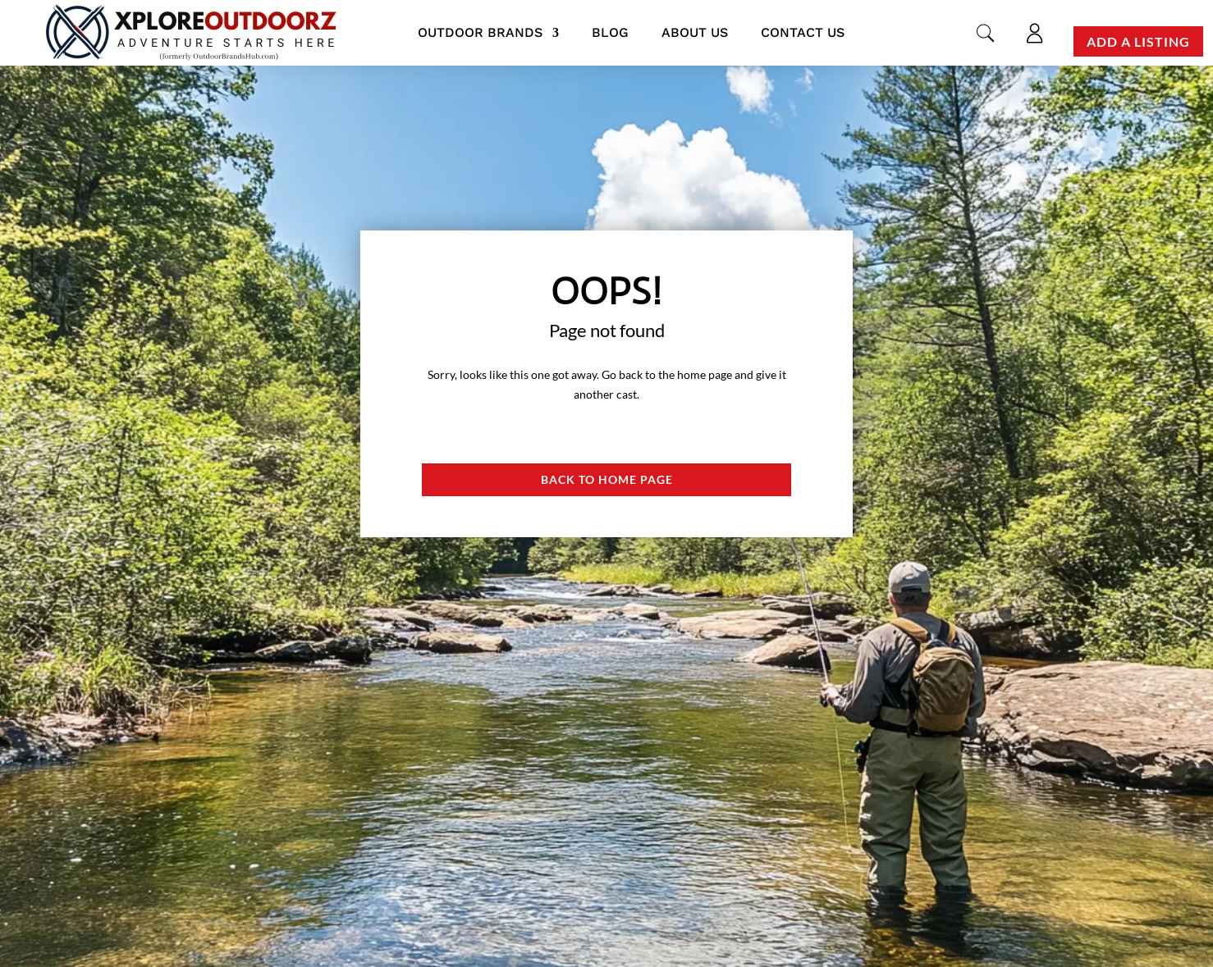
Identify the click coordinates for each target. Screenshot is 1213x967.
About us (694, 32)
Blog (610, 32)
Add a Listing (1138, 41)
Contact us (803, 32)
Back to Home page (607, 479)
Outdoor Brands (480, 32)
